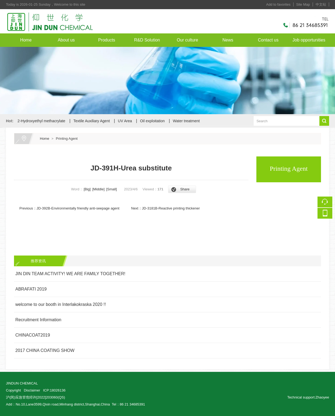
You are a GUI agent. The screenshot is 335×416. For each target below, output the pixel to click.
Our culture (187, 40)
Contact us (268, 40)
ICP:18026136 (54, 390)
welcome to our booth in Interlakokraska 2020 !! (60, 304)
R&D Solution (147, 40)
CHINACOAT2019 (32, 335)
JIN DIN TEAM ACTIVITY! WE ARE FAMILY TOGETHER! (70, 273)
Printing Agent (67, 139)
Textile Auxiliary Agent (91, 121)
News (227, 40)
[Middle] (98, 189)
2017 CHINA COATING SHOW (44, 350)
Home (26, 40)
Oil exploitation (152, 121)
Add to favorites (278, 4)
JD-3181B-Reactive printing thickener (171, 208)
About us (66, 40)
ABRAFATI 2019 (31, 289)
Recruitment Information (38, 319)
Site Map (303, 4)
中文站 (321, 4)
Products (106, 40)
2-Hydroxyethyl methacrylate (41, 121)
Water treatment (186, 121)
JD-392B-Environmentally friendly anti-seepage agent (78, 208)
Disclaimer (32, 390)
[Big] (87, 189)
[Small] (111, 189)
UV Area (125, 121)
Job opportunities (308, 40)
